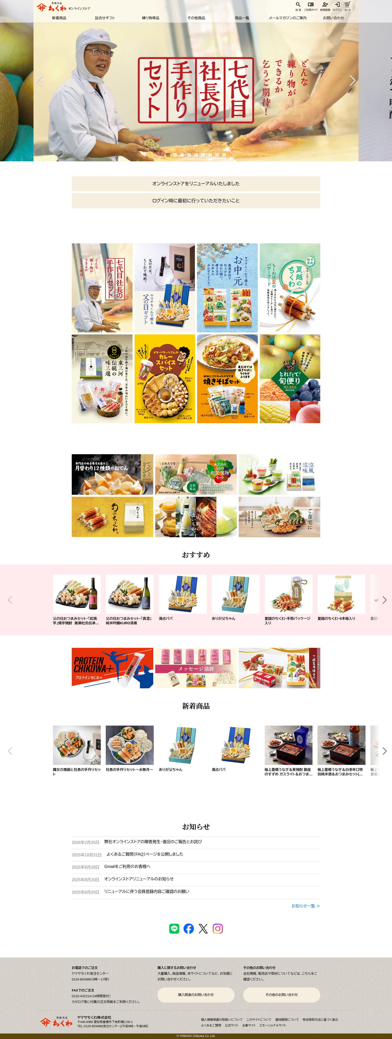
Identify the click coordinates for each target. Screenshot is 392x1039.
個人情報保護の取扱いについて (222, 1019)
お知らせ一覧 (303, 906)
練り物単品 (150, 18)
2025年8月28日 (85, 867)
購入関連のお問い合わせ (196, 995)
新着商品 (59, 18)
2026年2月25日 (85, 842)
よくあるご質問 (211, 1025)
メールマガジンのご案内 (287, 18)
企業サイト (249, 1025)
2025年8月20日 (85, 880)
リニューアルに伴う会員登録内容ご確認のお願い (146, 891)
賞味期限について (287, 1019)
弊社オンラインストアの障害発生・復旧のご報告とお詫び (153, 842)
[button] (39, 80)
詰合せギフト (104, 18)
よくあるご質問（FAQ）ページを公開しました (144, 854)
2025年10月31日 (87, 855)
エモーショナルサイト (273, 1025)
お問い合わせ (333, 18)
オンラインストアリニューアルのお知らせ (139, 879)
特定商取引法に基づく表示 (320, 1019)
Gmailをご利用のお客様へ (127, 866)
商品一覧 (242, 18)
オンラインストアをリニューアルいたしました (196, 183)
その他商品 (196, 18)
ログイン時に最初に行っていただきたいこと (196, 200)
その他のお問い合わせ (282, 995)
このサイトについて (259, 1019)
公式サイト (231, 1025)
